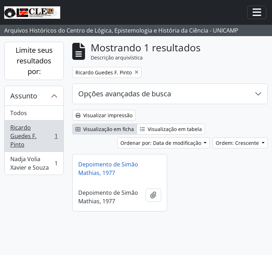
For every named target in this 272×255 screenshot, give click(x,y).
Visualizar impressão (103, 115)
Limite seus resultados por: (34, 60)
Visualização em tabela (171, 129)
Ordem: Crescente (238, 143)
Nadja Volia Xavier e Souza (34, 163)
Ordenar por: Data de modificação (161, 143)
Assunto (23, 96)
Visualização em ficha (104, 129)
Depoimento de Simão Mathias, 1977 (108, 168)
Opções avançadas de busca (124, 93)
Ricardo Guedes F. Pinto (34, 136)
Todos (18, 113)
